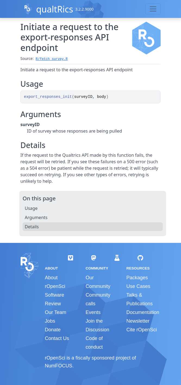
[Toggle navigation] (153, 9)
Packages (137, 277)
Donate (53, 329)
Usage (31, 208)
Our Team (55, 312)
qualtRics (54, 9)
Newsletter (137, 321)
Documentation (142, 312)
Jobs (50, 321)
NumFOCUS (58, 365)
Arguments (36, 217)
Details (32, 227)
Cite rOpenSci (141, 329)
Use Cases (138, 286)
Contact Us (57, 338)
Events (93, 312)
